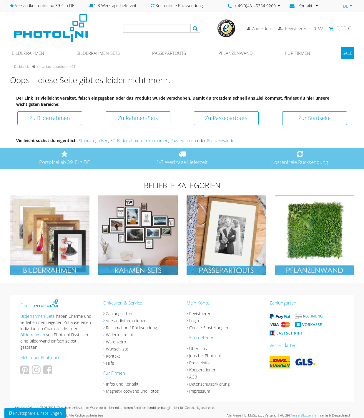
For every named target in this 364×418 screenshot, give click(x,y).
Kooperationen (202, 370)
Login (194, 320)
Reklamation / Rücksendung (131, 327)
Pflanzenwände (220, 140)
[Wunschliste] (318, 28)
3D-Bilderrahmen (126, 140)
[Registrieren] (292, 28)
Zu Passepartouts (226, 117)
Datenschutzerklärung (209, 384)
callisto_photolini (52, 66)
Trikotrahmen (156, 140)
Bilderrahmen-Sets (98, 53)
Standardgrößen (93, 140)
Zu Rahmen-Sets (138, 117)
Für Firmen (297, 53)
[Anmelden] (259, 28)
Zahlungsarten (119, 313)
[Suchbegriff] (156, 28)
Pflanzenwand (235, 53)
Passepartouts (169, 53)
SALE (347, 53)
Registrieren (200, 313)
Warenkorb (116, 342)
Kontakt (113, 356)
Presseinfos (200, 363)
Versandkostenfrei (304, 415)
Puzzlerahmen (183, 140)
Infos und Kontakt (122, 384)
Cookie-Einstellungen (208, 327)
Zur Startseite (314, 117)
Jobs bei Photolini (205, 355)
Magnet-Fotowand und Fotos (132, 391)
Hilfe (110, 363)
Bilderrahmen (28, 53)
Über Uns (198, 348)
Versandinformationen (126, 320)
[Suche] (195, 28)
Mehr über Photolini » (40, 357)
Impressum (199, 391)
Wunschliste (117, 349)
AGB (193, 377)
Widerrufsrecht (119, 335)
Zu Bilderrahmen (49, 117)
